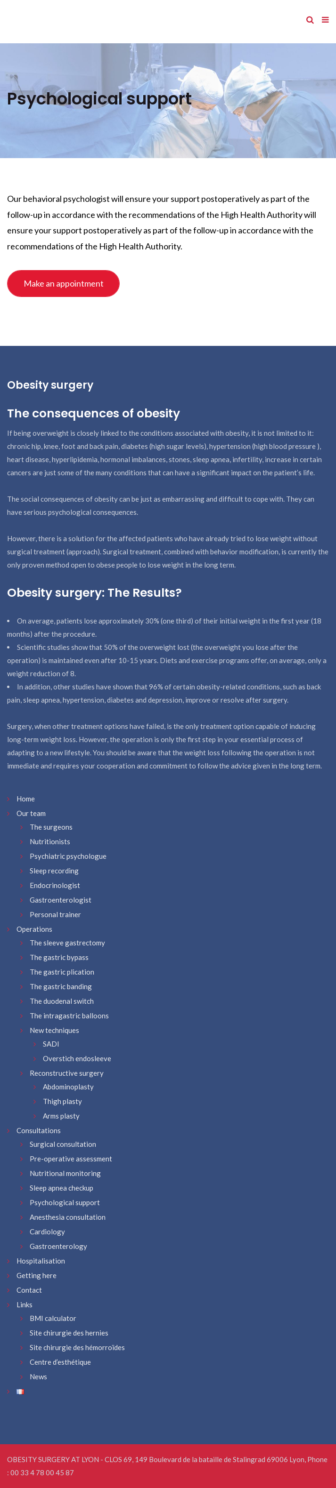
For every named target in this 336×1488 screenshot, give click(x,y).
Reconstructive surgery (67, 1073)
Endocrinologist (55, 885)
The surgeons (51, 827)
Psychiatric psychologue (68, 856)
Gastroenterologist (60, 900)
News (38, 1376)
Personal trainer (55, 914)
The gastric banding (61, 986)
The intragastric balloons (69, 1015)
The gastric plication (62, 972)
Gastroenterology (58, 1246)
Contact (29, 1290)
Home (25, 798)
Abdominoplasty (68, 1086)
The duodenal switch (62, 1001)
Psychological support (65, 1202)
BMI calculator (53, 1318)
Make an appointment (64, 283)
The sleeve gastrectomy (67, 942)
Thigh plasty (62, 1101)
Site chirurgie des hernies (69, 1332)
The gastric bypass (59, 957)
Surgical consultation (63, 1144)
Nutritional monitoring (65, 1173)
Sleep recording (54, 870)
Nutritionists (50, 841)
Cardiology (47, 1231)
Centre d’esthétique (60, 1362)
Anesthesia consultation (68, 1217)
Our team (31, 813)
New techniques (54, 1030)
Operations (34, 929)
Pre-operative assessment (71, 1158)
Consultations (38, 1130)
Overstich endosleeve (77, 1058)
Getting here (36, 1275)
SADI (51, 1044)
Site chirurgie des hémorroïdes (77, 1347)
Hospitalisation (40, 1260)
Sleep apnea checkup (61, 1188)
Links (24, 1304)
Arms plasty (61, 1116)
